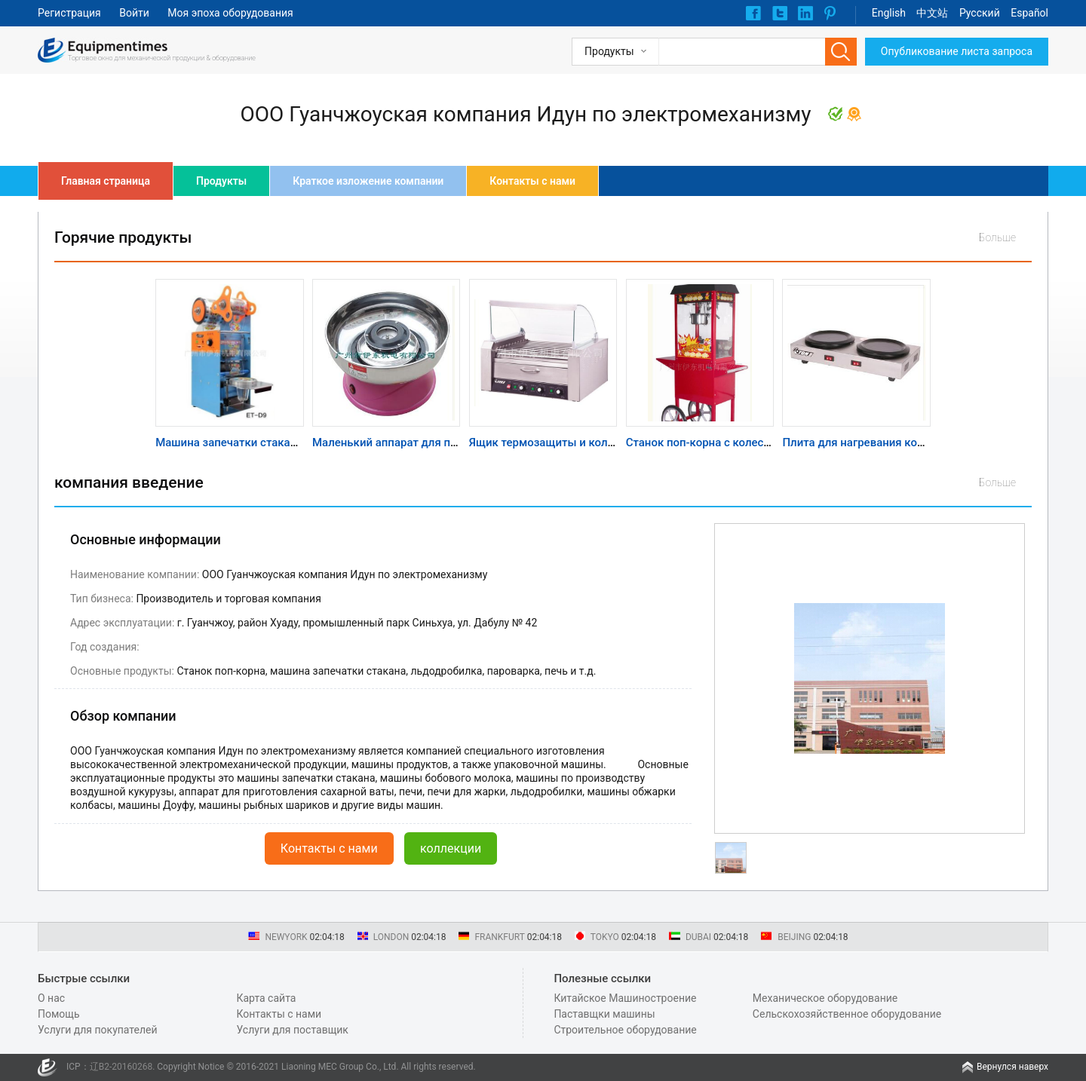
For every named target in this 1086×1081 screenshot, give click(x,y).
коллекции (450, 848)
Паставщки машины (604, 1014)
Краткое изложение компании (368, 181)
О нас (51, 998)
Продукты (221, 181)
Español (1029, 13)
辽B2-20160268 (121, 1066)
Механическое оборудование (825, 998)
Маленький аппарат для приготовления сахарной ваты (459, 442)
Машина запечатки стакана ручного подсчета (277, 442)
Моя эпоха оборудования (230, 13)
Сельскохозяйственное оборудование (847, 1014)
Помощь (59, 1014)
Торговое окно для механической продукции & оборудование (162, 58)
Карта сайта (266, 998)
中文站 (932, 13)
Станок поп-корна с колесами (705, 442)
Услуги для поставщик (292, 1030)
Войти (134, 13)
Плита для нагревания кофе (856, 442)
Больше (997, 237)
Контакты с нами (532, 181)
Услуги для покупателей (98, 1030)
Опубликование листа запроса (956, 51)
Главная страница (105, 181)
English (889, 13)
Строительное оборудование (625, 1030)
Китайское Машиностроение (625, 998)
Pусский (979, 13)
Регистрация (69, 13)
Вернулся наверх (1012, 1066)
